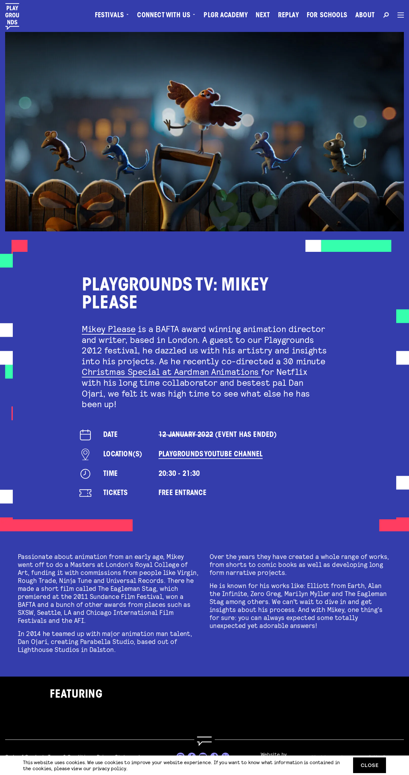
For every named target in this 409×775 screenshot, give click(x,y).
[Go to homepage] (204, 741)
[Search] (386, 16)
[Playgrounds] (15, 16)
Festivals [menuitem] (109, 16)
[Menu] (398, 15)
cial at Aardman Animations (202, 371)
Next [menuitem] (263, 16)
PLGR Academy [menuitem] (225, 16)
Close (370, 765)
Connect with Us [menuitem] (163, 16)
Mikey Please (109, 328)
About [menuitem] (364, 16)
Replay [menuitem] (288, 16)
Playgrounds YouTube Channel (210, 454)
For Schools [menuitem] (327, 16)
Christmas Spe (112, 371)
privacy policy (109, 768)
